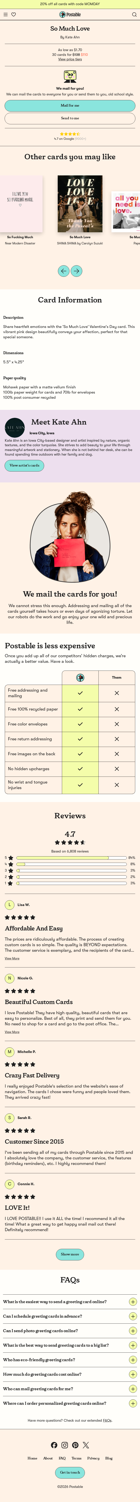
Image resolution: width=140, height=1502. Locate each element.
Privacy (93, 1458)
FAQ (62, 1458)
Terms (76, 1458)
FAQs (107, 1420)
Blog (108, 1458)
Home (32, 1458)
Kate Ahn (72, 37)
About (48, 1458)
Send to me (70, 118)
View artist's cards (24, 465)
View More (12, 958)
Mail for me (70, 105)
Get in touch (70, 1472)
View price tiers (70, 59)
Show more (70, 1254)
